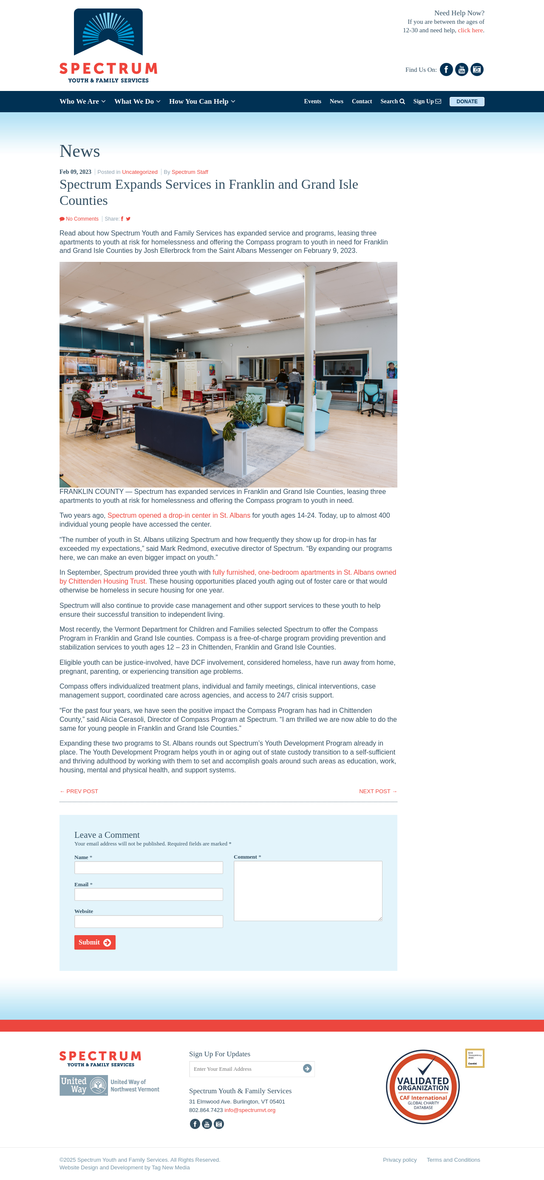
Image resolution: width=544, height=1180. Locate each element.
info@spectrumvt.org (249, 1110)
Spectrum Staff (190, 172)
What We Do (137, 101)
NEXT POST (378, 791)
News (336, 101)
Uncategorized (140, 172)
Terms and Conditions (453, 1160)
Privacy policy (399, 1160)
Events (312, 101)
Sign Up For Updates (219, 1054)
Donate (467, 102)
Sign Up (427, 101)
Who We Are (83, 101)
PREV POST (79, 791)
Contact (362, 101)
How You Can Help (202, 101)
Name (83, 857)
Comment (247, 857)
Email (83, 884)
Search (392, 101)
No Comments (79, 219)
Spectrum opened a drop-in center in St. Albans (179, 515)
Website (83, 911)
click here (470, 30)
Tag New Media (171, 1167)
